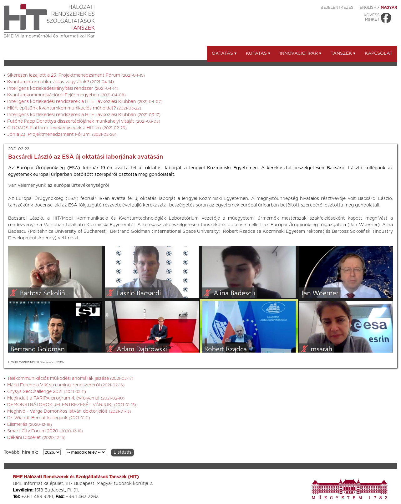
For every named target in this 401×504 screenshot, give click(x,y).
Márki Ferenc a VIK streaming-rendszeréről (65, 385)
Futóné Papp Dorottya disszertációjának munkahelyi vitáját (83, 121)
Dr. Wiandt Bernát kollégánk (48, 418)
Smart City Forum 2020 (45, 431)
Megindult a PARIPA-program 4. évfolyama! (65, 398)
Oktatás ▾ (224, 53)
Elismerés (29, 424)
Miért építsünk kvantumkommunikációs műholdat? (74, 108)
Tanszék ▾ (343, 53)
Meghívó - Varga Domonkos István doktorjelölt (69, 411)
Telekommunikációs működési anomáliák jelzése (70, 378)
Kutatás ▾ (258, 53)
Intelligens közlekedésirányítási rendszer (62, 88)
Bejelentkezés (337, 7)
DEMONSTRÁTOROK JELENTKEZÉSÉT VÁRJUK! (71, 405)
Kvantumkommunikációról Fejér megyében (66, 95)
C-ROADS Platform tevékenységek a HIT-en (67, 128)
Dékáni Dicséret (36, 437)
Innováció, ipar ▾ (300, 53)
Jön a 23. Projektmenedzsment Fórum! (61, 134)
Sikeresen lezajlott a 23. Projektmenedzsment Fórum (76, 75)
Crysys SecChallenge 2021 (46, 391)
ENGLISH (368, 7)
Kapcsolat (379, 53)
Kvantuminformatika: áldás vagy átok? (60, 82)
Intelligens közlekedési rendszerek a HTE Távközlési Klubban (84, 101)
